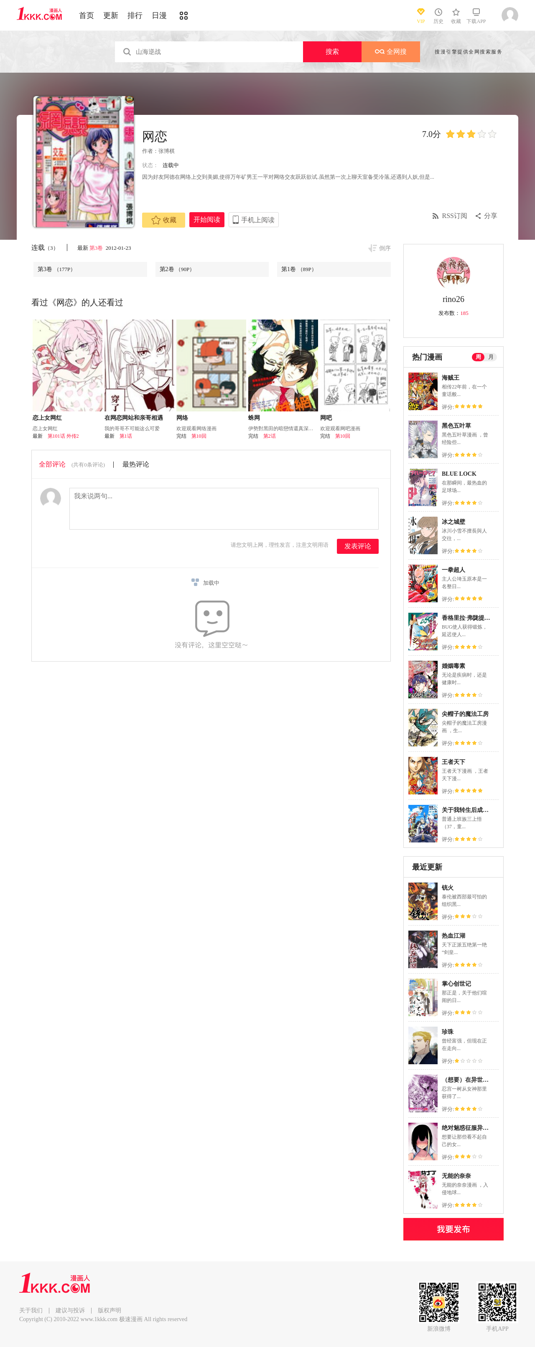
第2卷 (177, 269)
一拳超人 (453, 570)
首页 (86, 15)
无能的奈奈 (456, 1176)
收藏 (163, 220)
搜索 (332, 51)
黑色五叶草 (456, 426)
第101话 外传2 (63, 436)
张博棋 (166, 151)
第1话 (126, 436)
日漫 (159, 15)
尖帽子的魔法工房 (465, 714)
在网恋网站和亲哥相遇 (133, 418)
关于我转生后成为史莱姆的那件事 (486, 810)
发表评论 (357, 546)
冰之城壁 (453, 522)
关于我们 (31, 1310)
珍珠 (447, 1032)
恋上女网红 (47, 418)
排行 (135, 15)
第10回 (198, 436)
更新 (110, 15)
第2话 (269, 436)
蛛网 (254, 418)
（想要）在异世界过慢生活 (477, 1080)
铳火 (447, 888)
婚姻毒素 (453, 666)
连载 (45, 247)
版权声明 (109, 1310)
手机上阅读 (258, 219)
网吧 (326, 418)
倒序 (385, 248)
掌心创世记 (456, 984)
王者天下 (453, 762)
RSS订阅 (454, 215)
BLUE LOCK (459, 474)
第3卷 (96, 248)
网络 (182, 418)
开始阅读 (207, 219)
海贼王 (450, 378)
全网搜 (391, 51)
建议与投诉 (70, 1310)
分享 (490, 215)
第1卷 (299, 269)
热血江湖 (453, 936)
